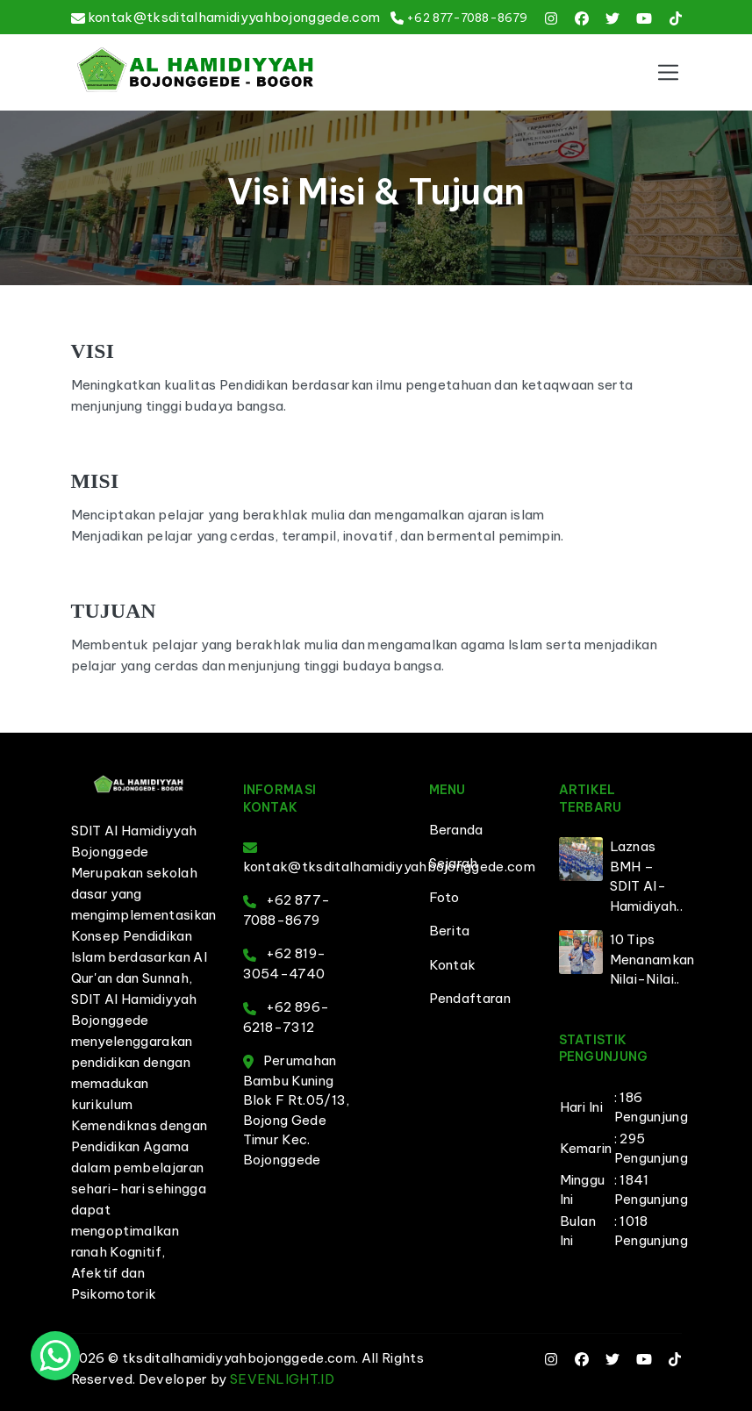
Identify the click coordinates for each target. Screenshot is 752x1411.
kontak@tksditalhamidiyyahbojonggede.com (234, 17)
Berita (449, 930)
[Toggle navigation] (668, 72)
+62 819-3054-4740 (284, 963)
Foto (444, 897)
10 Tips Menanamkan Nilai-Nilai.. (652, 959)
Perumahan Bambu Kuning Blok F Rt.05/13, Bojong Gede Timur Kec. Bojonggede (296, 1110)
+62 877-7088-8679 (466, 18)
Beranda (456, 829)
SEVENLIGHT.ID (282, 1379)
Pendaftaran (470, 998)
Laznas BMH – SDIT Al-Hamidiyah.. (647, 876)
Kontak (452, 964)
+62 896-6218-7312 (286, 1017)
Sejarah (453, 863)
